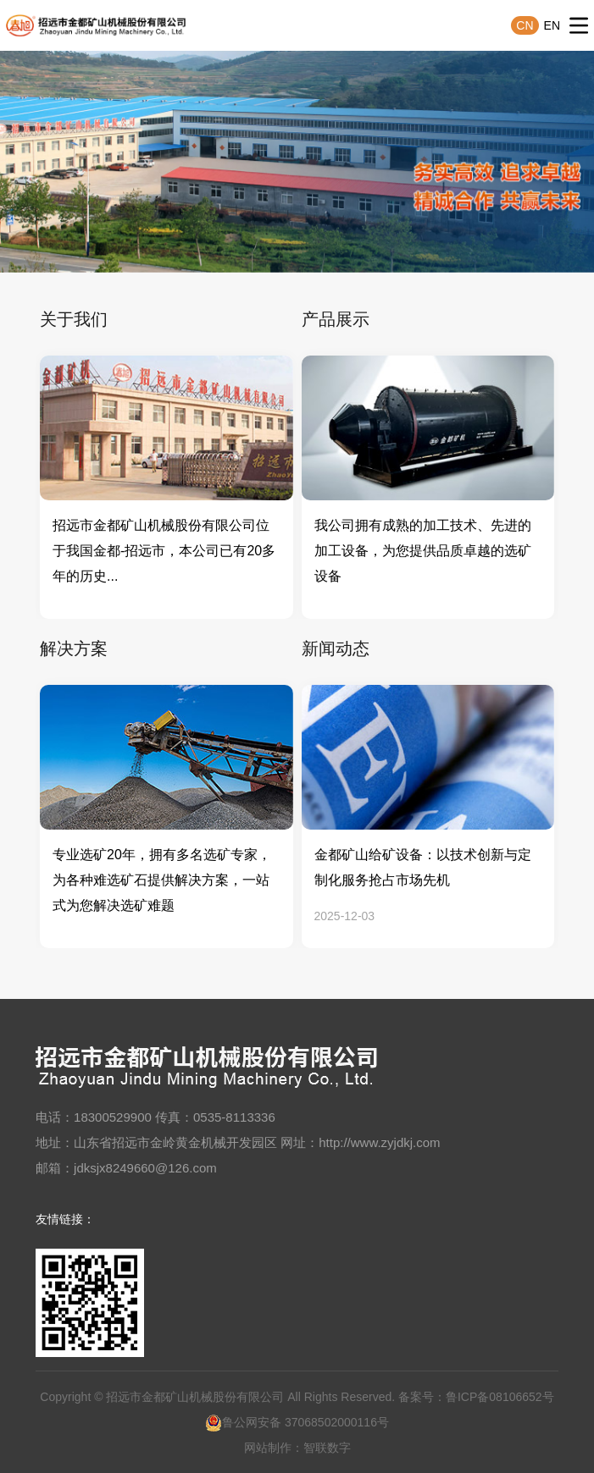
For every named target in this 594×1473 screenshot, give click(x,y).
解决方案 (74, 648)
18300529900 (113, 1117)
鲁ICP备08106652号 (500, 1397)
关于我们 (74, 319)
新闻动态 (335, 648)
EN (552, 25)
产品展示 (335, 319)
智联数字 (327, 1447)
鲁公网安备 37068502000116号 (297, 1422)
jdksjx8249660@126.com (145, 1168)
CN (524, 25)
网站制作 (267, 1447)
